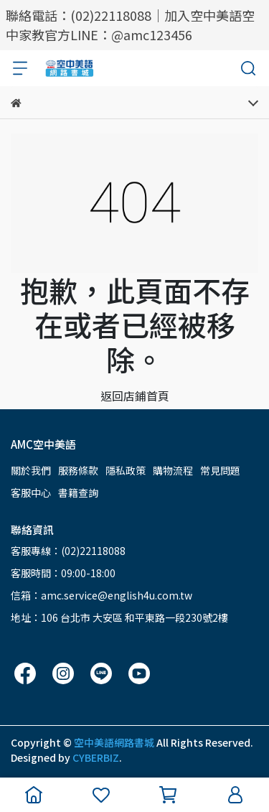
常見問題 (220, 470)
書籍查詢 (78, 492)
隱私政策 (125, 470)
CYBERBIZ (95, 757)
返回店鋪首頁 (134, 395)
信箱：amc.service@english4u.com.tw (101, 595)
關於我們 (31, 470)
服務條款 (78, 470)
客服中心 (31, 492)
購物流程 (173, 470)
